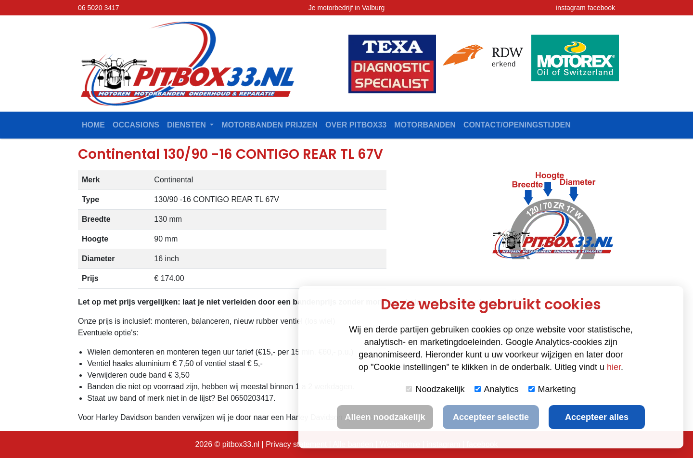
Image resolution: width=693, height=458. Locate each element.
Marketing (552, 389)
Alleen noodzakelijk (385, 417)
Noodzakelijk (435, 389)
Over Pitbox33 (355, 125)
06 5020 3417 (98, 8)
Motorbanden (425, 125)
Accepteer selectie (491, 417)
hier (614, 367)
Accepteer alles (597, 417)
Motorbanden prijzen (269, 125)
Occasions (136, 125)
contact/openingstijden (517, 125)
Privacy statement (296, 444)
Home (93, 125)
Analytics (497, 389)
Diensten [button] (187, 125)
